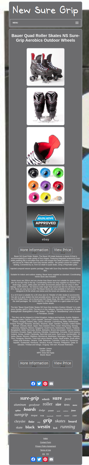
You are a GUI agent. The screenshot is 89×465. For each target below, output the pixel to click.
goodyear (34, 404)
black (30, 427)
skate (19, 427)
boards (30, 409)
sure (57, 398)
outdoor (65, 411)
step (38, 422)
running (67, 426)
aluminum (20, 404)
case (74, 415)
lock (55, 428)
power (51, 410)
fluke (31, 421)
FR (47, 454)
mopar (34, 415)
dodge (42, 410)
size (58, 404)
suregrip (21, 414)
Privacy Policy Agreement (45, 446)
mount (58, 416)
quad (58, 411)
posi (68, 399)
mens (75, 405)
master (66, 416)
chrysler (19, 421)
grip (47, 420)
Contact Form (45, 442)
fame (73, 410)
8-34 (42, 416)
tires (67, 404)
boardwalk (50, 416)
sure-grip (29, 398)
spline (18, 410)
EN (43, 454)
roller (48, 403)
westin (44, 426)
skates (60, 421)
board (72, 421)
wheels (45, 399)
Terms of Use (45, 450)
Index (45, 438)
